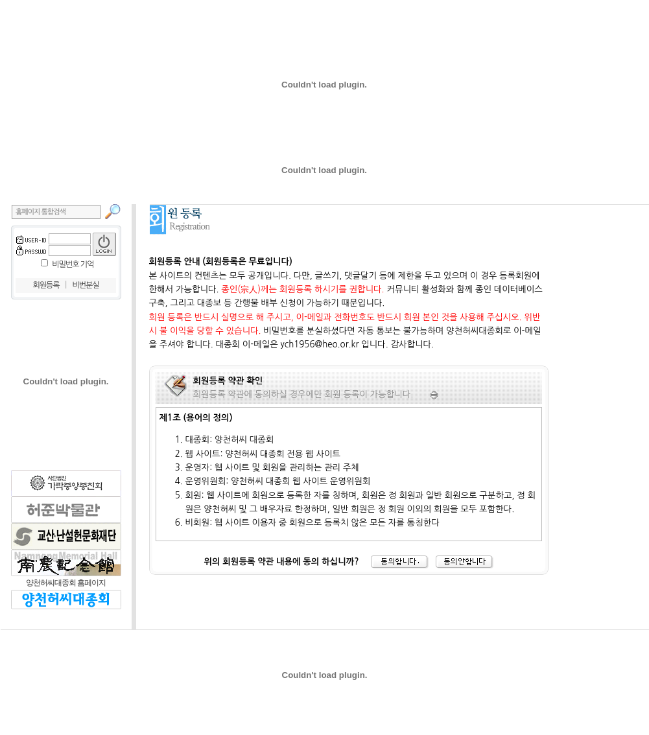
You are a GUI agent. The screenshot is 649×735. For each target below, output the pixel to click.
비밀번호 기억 (72, 264)
